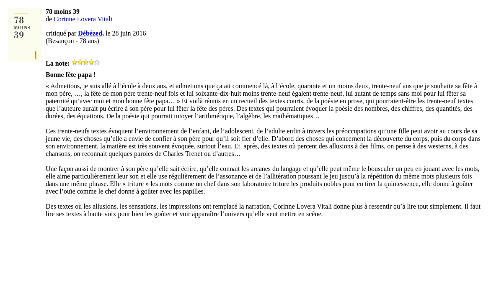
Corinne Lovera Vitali (83, 19)
